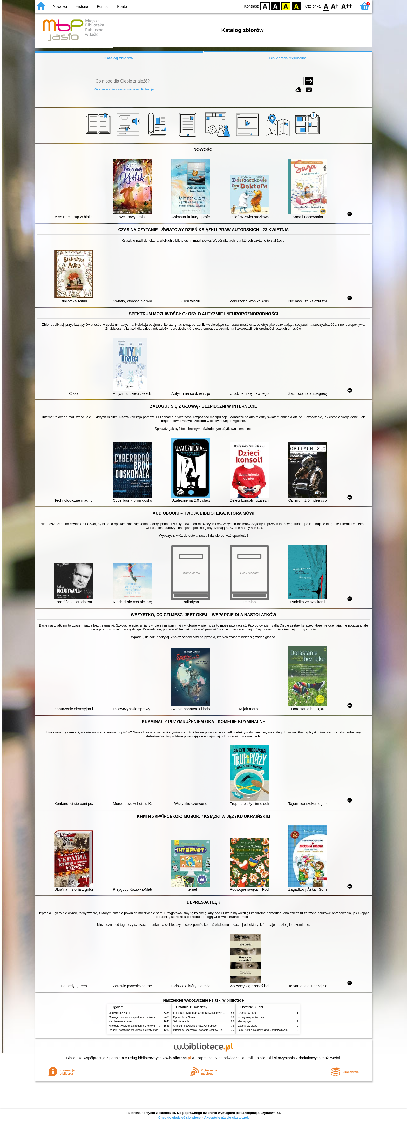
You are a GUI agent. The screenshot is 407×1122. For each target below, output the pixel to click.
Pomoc (102, 6)
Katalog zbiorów (118, 58)
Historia (82, 6)
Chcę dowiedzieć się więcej (179, 1117)
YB (286, 6)
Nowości (60, 6)
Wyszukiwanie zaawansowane (116, 89)
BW (275, 6)
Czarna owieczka (247, 1012)
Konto (122, 6)
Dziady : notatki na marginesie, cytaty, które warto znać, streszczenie (148, 1030)
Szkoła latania (181, 1021)
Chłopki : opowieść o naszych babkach (195, 1025)
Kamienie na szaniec (121, 1021)
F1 (335, 6)
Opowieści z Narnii (119, 1012)
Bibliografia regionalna (287, 58)
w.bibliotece (178, 1058)
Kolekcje (147, 89)
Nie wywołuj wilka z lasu (252, 1017)
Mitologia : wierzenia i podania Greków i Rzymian (137, 1017)
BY (296, 6)
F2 (346, 6)
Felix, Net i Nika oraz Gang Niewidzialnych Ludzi (201, 1012)
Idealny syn (244, 1021)
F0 (325, 6)
